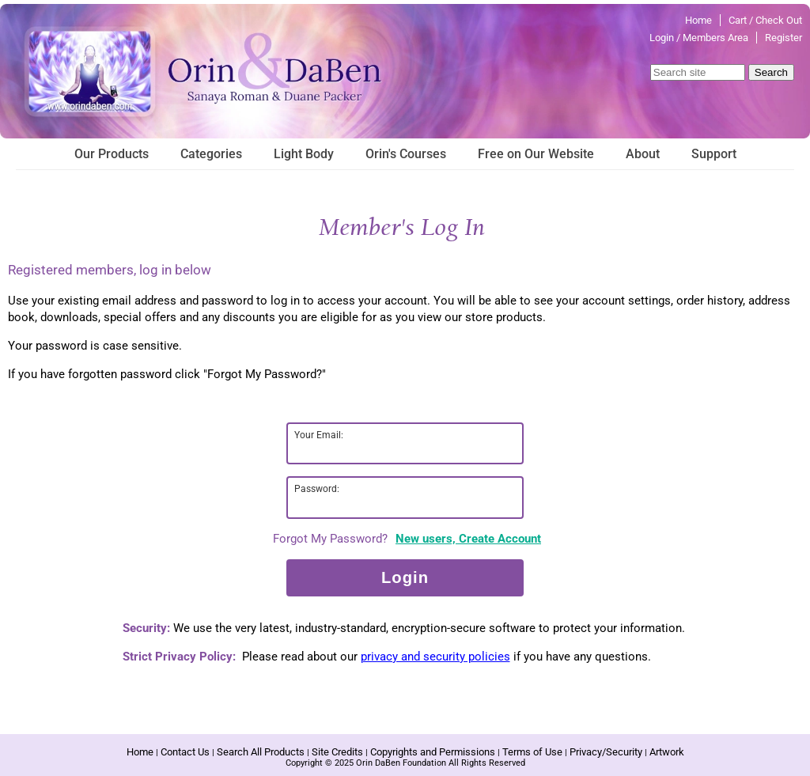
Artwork (666, 752)
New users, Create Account (468, 539)
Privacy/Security (606, 752)
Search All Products (261, 752)
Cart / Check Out (765, 20)
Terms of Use (532, 752)
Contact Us (185, 752)
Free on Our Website (536, 153)
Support (713, 153)
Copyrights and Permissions (432, 752)
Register (783, 38)
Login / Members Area (698, 38)
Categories (211, 153)
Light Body (304, 153)
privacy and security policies (435, 656)
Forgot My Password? (330, 539)
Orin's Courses (405, 153)
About (643, 153)
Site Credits (337, 752)
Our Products (111, 153)
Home (698, 20)
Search (771, 72)
